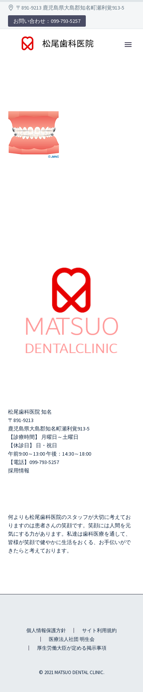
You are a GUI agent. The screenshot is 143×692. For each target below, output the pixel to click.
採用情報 (18, 470)
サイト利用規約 (99, 630)
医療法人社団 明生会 (72, 639)
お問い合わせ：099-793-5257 (46, 21)
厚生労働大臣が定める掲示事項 (71, 647)
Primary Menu (128, 44)
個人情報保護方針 (46, 630)
